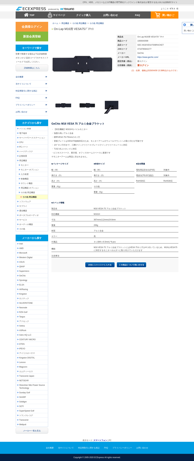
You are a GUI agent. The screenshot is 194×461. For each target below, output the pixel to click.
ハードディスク (26, 151)
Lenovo (22, 362)
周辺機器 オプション (30, 188)
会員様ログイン (32, 26)
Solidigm (23, 402)
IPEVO (22, 349)
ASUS (22, 262)
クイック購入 (83, 15)
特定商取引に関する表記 (26, 91)
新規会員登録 (32, 36)
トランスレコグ (26, 415)
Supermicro (24, 271)
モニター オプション (30, 170)
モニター (25, 165)
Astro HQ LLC (25, 335)
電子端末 (23, 133)
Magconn (23, 367)
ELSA (21, 285)
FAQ (137, 15)
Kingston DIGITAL (27, 358)
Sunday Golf (24, 392)
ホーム (55, 23)
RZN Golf (23, 312)
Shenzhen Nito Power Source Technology (32, 386)
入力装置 (25, 174)
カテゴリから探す (32, 122)
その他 (22, 229)
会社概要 (19, 77)
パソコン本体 (25, 129)
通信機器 (23, 211)
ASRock (22, 330)
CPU (21, 142)
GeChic (22, 276)
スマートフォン (100, 440)
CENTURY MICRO (27, 339)
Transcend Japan (26, 376)
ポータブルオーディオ (29, 215)
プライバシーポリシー (25, 105)
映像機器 (25, 179)
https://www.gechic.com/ (147, 57)
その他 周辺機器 (79, 23)
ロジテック (24, 298)
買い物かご (168, 15)
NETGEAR (24, 380)
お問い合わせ (110, 15)
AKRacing (23, 289)
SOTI (21, 406)
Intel (21, 244)
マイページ (59, 15)
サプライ (23, 206)
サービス (23, 220)
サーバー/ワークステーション (32, 138)
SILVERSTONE (26, 303)
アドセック (24, 321)
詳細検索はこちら (32, 68)
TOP (32, 15)
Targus (22, 317)
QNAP (22, 266)
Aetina (22, 326)
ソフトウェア (25, 201)
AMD (21, 248)
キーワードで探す (32, 48)
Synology (23, 280)
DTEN (22, 344)
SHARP (22, 397)
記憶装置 (23, 156)
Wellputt (22, 424)
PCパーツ (23, 147)
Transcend (23, 420)
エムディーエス (26, 371)
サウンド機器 (27, 183)
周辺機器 (65, 23)
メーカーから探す (32, 238)
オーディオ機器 (26, 224)
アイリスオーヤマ (27, 353)
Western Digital (25, 257)
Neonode (23, 307)
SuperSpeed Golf (26, 411)
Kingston (23, 294)
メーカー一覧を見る (32, 431)
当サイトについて (23, 84)
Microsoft (23, 253)
